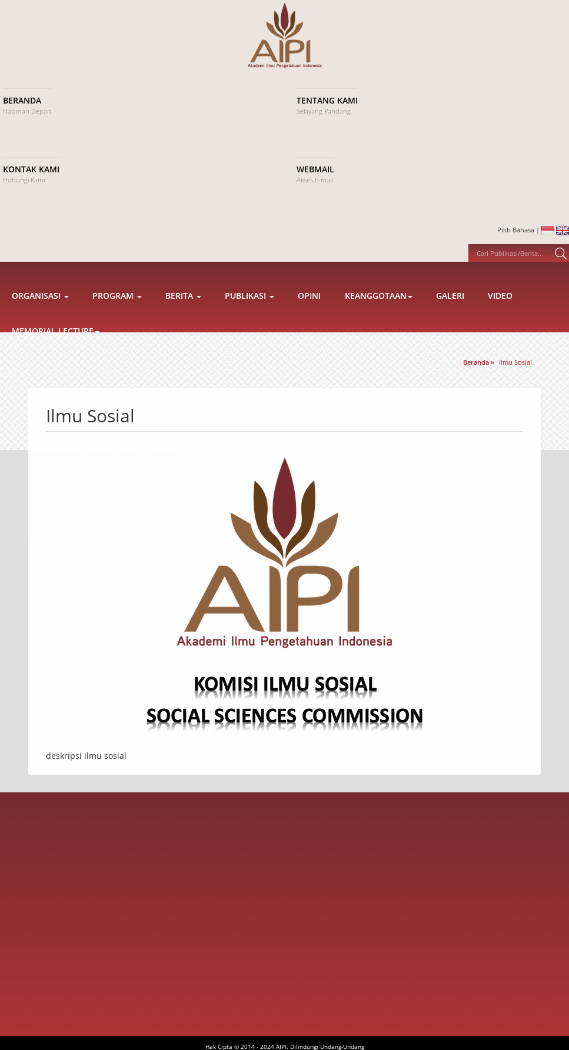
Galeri (450, 313)
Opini (309, 313)
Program (117, 313)
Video (500, 313)
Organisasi (40, 313)
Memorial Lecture (55, 349)
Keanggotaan (378, 313)
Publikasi (249, 313)
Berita (183, 313)
